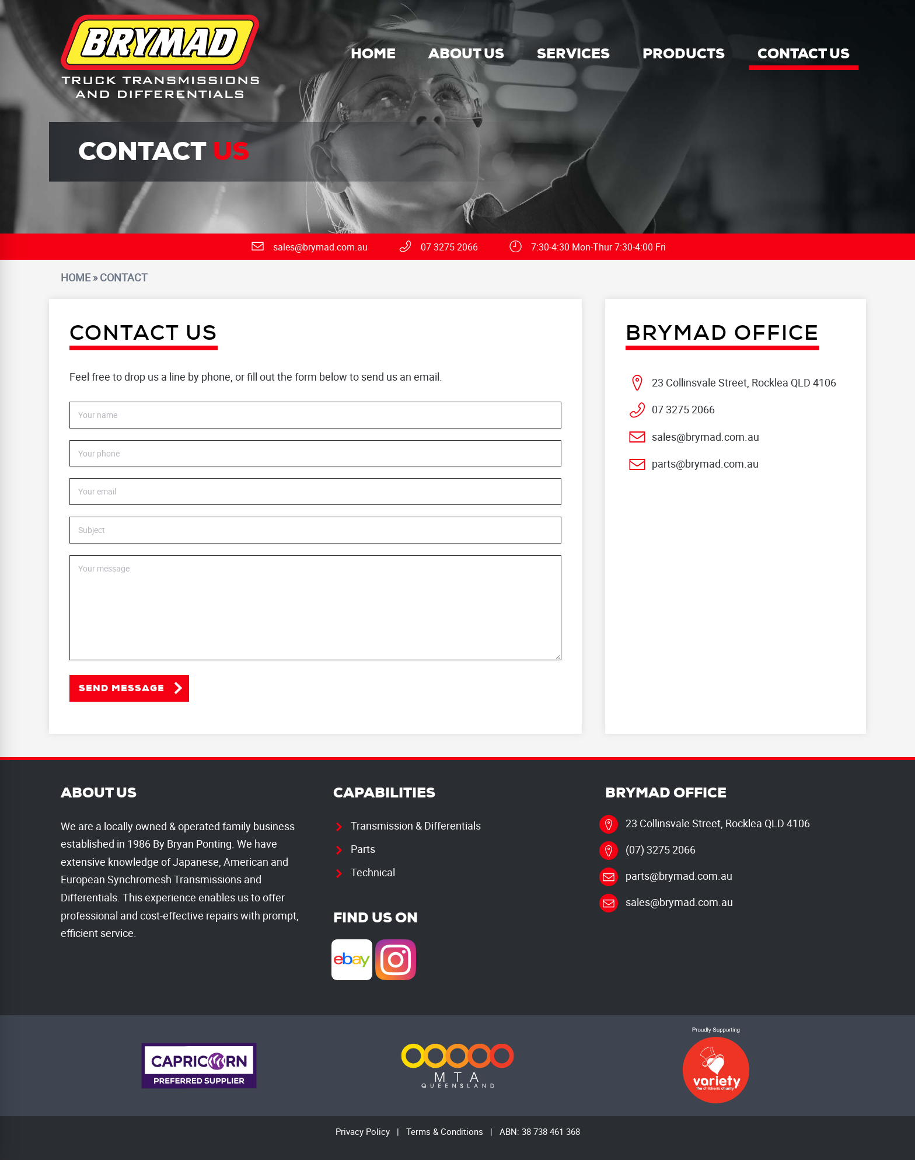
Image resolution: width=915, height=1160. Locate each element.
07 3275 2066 (683, 409)
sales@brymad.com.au (705, 437)
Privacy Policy (363, 1131)
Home (75, 277)
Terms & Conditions (444, 1131)
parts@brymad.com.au (705, 464)
